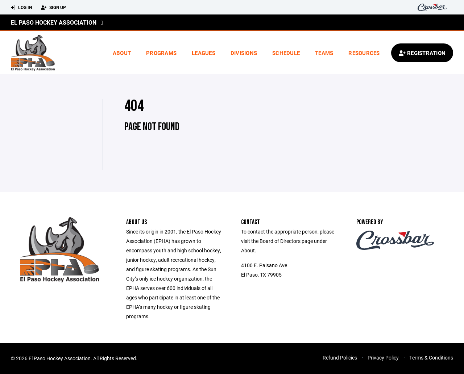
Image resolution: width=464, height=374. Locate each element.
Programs (161, 52)
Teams (324, 52)
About (122, 52)
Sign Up (53, 7)
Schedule (286, 52)
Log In (21, 7)
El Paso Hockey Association (53, 22)
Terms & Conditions (431, 357)
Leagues (203, 52)
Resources (364, 52)
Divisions (244, 52)
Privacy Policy (383, 357)
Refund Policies (340, 357)
